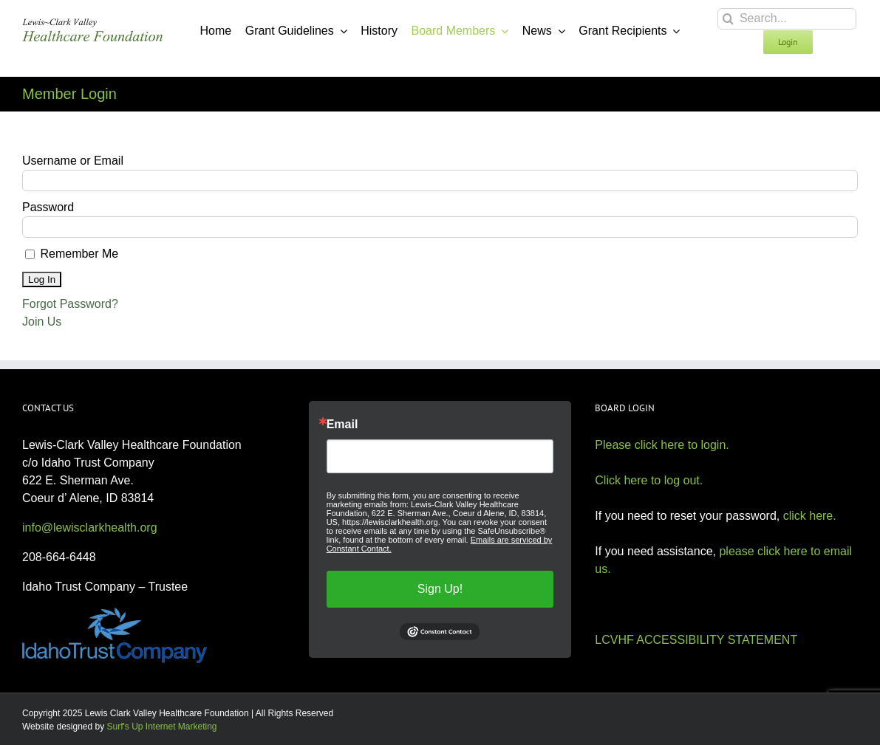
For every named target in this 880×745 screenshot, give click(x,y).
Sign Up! (440, 589)
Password (48, 207)
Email (342, 424)
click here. (809, 515)
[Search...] (786, 19)
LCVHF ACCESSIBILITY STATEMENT (696, 640)
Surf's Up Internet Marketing (162, 726)
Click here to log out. (649, 480)
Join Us (41, 321)
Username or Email (72, 160)
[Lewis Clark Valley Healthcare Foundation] (92, 24)
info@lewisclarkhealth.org (89, 527)
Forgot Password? (70, 304)
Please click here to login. (662, 445)
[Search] (728, 19)
